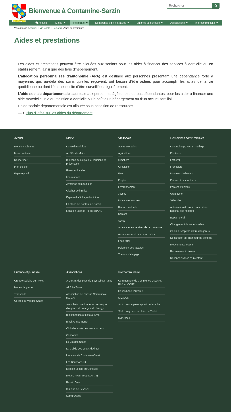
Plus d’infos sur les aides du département (59, 113)
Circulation (124, 166)
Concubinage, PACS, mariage (187, 146)
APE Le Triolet (74, 287)
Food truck (124, 240)
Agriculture (124, 153)
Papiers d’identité (180, 187)
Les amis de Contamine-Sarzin (83, 355)
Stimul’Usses (73, 395)
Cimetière (123, 160)
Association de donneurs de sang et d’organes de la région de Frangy (86, 306)
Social (121, 220)
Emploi (122, 180)
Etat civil (175, 160)
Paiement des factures (131, 247)
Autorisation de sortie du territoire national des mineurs (189, 209)
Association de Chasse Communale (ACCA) (86, 296)
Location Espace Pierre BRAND (84, 210)
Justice (122, 193)
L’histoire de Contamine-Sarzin (83, 204)
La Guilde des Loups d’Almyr (82, 348)
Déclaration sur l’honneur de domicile (191, 237)
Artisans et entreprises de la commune (140, 227)
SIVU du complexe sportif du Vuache (139, 304)
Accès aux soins (127, 146)
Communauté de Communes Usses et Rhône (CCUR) (139, 282)
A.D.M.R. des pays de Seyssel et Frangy (89, 280)
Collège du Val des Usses (28, 300)
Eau (120, 173)
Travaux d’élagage (128, 254)
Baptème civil (177, 217)
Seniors (57, 28)
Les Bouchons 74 (76, 362)
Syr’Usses (124, 318)
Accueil (33, 28)
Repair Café (73, 382)
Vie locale (45, 28)
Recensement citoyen (182, 251)
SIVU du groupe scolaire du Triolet (137, 311)
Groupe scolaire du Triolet (28, 280)
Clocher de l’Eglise (76, 190)
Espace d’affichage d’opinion (82, 197)
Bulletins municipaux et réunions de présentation (86, 162)
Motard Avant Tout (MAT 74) (82, 375)
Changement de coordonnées (187, 224)
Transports (20, 294)
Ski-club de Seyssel (77, 389)
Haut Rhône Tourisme (130, 291)
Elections (175, 153)
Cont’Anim (72, 335)
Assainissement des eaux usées (136, 234)
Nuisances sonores (129, 200)
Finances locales (75, 170)
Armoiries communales (79, 183)
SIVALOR (123, 297)
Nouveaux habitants (181, 173)
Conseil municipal (76, 146)
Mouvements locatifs (182, 244)
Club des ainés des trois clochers (85, 328)
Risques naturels (127, 207)
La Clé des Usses (76, 341)
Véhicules (175, 200)
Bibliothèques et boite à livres (82, 314)
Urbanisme (176, 193)
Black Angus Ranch (77, 321)
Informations (73, 177)
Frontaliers (176, 166)
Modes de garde (23, 287)
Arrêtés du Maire (75, 153)
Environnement (126, 187)
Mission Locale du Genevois (82, 368)
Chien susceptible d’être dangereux (190, 231)
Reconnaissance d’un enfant (186, 258)
